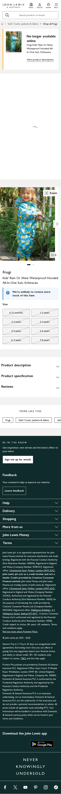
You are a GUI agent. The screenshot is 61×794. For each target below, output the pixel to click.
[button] (56, 5)
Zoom (50, 193)
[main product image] (16, 48)
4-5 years (12, 331)
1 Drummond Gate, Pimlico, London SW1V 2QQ (32, 570)
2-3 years (12, 322)
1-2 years (40, 313)
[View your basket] (48, 5)
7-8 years (40, 341)
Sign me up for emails (18, 459)
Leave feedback (14, 490)
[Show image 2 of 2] (57, 224)
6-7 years (12, 341)
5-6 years (40, 331)
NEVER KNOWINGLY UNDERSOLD (31, 766)
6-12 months (13, 313)
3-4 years (40, 322)
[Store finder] (31, 5)
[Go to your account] (40, 5)
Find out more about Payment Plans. (20, 631)
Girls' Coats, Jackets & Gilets (23, 23)
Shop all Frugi (50, 23)
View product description (40, 59)
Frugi (7, 420)
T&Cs (23, 658)
